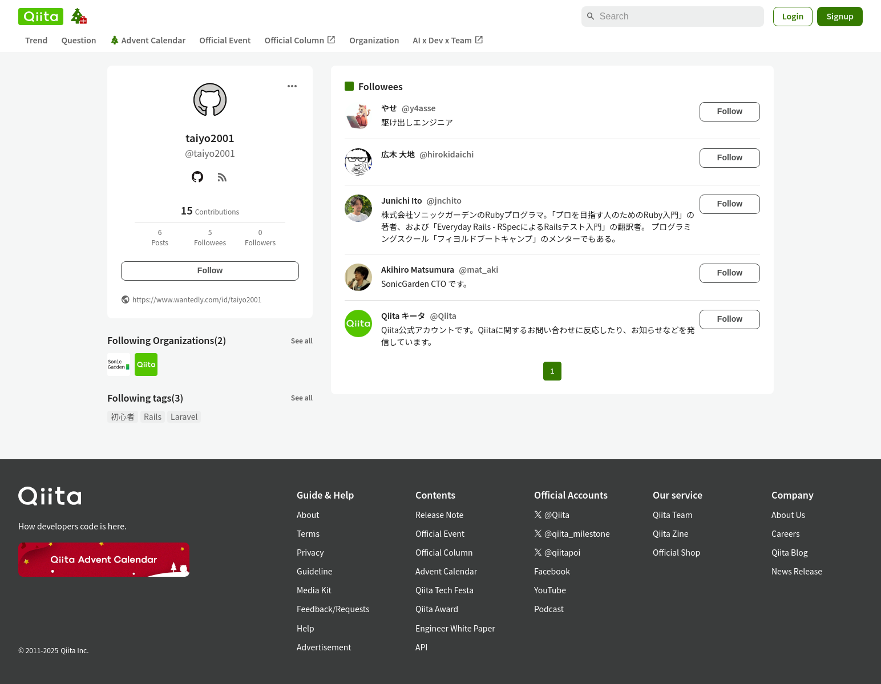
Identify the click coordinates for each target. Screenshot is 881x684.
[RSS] (222, 176)
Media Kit (314, 590)
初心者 (123, 416)
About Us (788, 514)
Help (305, 628)
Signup (840, 16)
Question (78, 40)
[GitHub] (197, 176)
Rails (152, 416)
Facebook (552, 571)
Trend (36, 40)
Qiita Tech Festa (444, 590)
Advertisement (324, 647)
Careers (785, 533)
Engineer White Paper (455, 628)
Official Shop (676, 552)
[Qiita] (40, 16)
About (308, 514)
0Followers (260, 237)
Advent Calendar (148, 40)
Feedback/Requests (333, 608)
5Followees (210, 237)
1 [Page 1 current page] (552, 371)
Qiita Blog (789, 552)
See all (302, 340)
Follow (210, 270)
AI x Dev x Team (448, 40)
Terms (308, 533)
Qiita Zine (671, 533)
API (421, 647)
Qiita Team (673, 514)
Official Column (300, 40)
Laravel (184, 416)
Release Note (439, 514)
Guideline (315, 571)
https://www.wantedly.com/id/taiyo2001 (196, 299)
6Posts (159, 237)
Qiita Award (436, 608)
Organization (374, 40)
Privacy (310, 552)
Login (793, 16)
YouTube (550, 590)
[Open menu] (292, 86)
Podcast (549, 608)
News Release (796, 571)
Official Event (224, 40)
